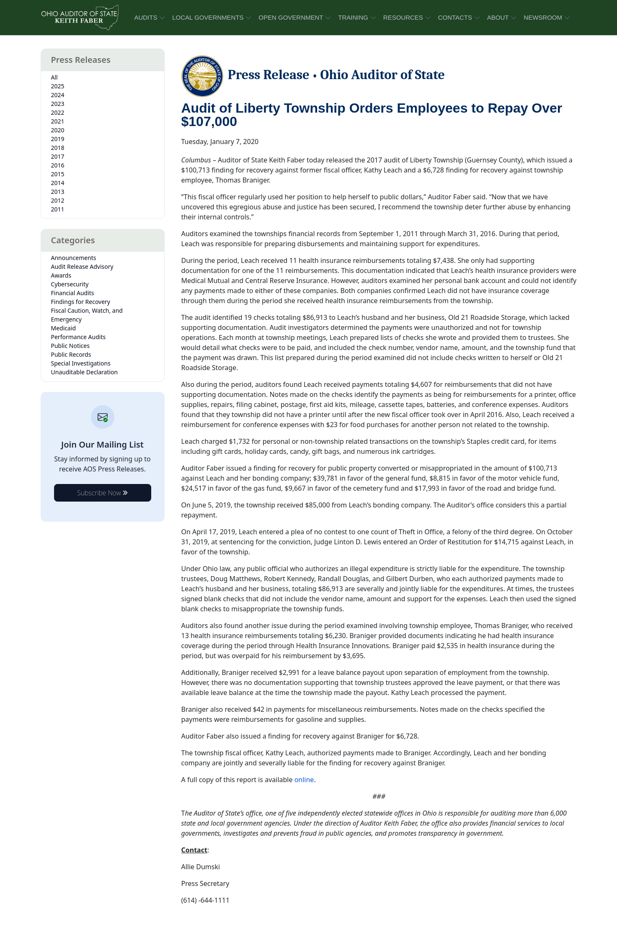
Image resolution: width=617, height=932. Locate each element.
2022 (58, 112)
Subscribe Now (102, 492)
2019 (58, 139)
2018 (58, 148)
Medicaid (63, 328)
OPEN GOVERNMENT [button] (290, 17)
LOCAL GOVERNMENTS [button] (207, 17)
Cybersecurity (70, 284)
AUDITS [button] (145, 17)
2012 (58, 200)
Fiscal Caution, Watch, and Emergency (87, 314)
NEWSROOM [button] (543, 17)
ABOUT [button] (498, 17)
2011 (58, 209)
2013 (58, 192)
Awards (61, 275)
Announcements (73, 258)
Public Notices (70, 346)
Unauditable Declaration (84, 372)
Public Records (71, 354)
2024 (58, 95)
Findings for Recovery (81, 302)
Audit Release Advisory (82, 266)
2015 (58, 174)
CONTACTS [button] (455, 17)
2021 (58, 121)
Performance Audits (78, 337)
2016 (58, 165)
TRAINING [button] (353, 17)
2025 (58, 86)
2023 (58, 104)
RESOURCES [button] (403, 17)
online (304, 779)
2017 (58, 156)
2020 (58, 130)
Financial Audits (72, 293)
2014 (58, 183)
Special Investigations (81, 363)
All (54, 77)
